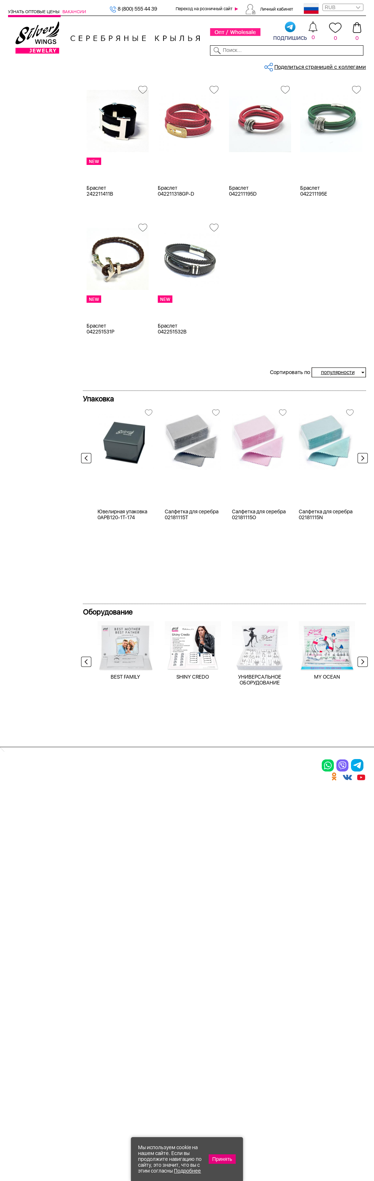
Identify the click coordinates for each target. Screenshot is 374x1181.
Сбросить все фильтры (115, 115)
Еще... (15, 381)
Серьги (18, 999)
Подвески (22, 1012)
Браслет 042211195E (313, 244)
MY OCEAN (327, 855)
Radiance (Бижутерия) (45, 408)
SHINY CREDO (192, 855)
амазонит (29, 334)
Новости (209, 65)
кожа (23, 252)
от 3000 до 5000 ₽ (40, 474)
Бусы (76, 1018)
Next (361, 514)
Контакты (261, 65)
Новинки (95, 65)
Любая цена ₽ (34, 437)
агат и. (25, 307)
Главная (92, 89)
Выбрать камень (49, 65)
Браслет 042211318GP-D (176, 244)
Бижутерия (123, 65)
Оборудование (327, 65)
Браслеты (29, 109)
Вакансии (74, 11)
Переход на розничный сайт (204, 8)
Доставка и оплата (279, 967)
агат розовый (34, 316)
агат (22, 289)
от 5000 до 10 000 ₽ (42, 483)
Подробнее (187, 1171)
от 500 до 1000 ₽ (38, 455)
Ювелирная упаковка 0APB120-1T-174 (122, 693)
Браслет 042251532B (172, 382)
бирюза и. (30, 371)
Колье (77, 980)
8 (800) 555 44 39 (133, 9)
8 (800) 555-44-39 (332, 1141)
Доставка (235, 65)
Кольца (18, 987)
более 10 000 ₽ (36, 492)
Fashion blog (269, 1038)
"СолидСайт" (134, 1105)
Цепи (137, 967)
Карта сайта (269, 1050)
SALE (76, 65)
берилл (26, 353)
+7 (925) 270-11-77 (257, 1141)
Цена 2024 (30, 223)
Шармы (18, 1025)
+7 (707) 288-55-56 (325, 1154)
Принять (222, 1159)
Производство (212, 967)
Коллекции (153, 65)
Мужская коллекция (33, 118)
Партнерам (182, 65)
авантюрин (31, 279)
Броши (78, 992)
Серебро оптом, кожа (131, 89)
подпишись (290, 31)
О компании (291, 65)
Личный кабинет (276, 9)
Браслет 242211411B (100, 244)
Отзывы (357, 65)
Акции (200, 992)
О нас (260, 992)
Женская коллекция (33, 100)
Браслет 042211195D (243, 244)
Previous (88, 514)
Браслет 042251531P (100, 382)
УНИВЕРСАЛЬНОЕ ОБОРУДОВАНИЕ (259, 858)
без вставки (32, 261)
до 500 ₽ (28, 446)
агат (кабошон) (36, 298)
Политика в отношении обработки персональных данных (211, 1067)
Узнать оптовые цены (34, 11)
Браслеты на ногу (94, 1005)
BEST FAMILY (125, 855)
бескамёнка (32, 362)
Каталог (17, 65)
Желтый (27, 185)
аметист (27, 343)
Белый (25, 176)
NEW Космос (33, 270)
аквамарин (31, 325)
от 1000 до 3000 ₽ (40, 464)
